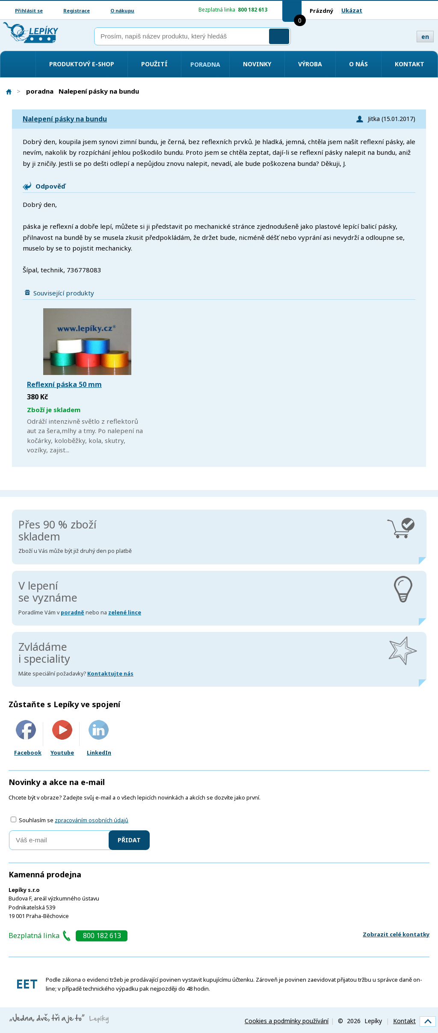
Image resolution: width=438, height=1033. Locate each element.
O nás (358, 64)
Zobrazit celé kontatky (396, 934)
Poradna (205, 64)
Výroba (310, 64)
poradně (72, 612)
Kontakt (409, 64)
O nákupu (122, 10)
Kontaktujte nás (110, 673)
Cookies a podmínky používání (286, 1021)
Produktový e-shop (81, 64)
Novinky (257, 64)
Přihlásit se (29, 10)
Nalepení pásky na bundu (65, 119)
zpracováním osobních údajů (91, 820)
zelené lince (124, 612)
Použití (154, 64)
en (425, 36)
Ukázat (351, 10)
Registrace (76, 10)
